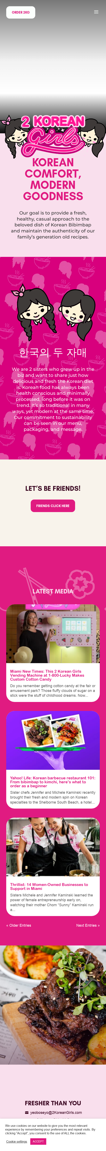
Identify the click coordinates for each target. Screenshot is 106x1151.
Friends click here (52, 506)
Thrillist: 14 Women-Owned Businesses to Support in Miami (49, 886)
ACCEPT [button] (38, 1141)
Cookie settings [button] (16, 1141)
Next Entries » (88, 925)
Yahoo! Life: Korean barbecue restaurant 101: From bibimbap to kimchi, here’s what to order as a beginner (52, 782)
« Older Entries (18, 925)
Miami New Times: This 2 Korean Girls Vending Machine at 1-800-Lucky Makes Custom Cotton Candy (47, 675)
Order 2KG (21, 12)
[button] (96, 12)
